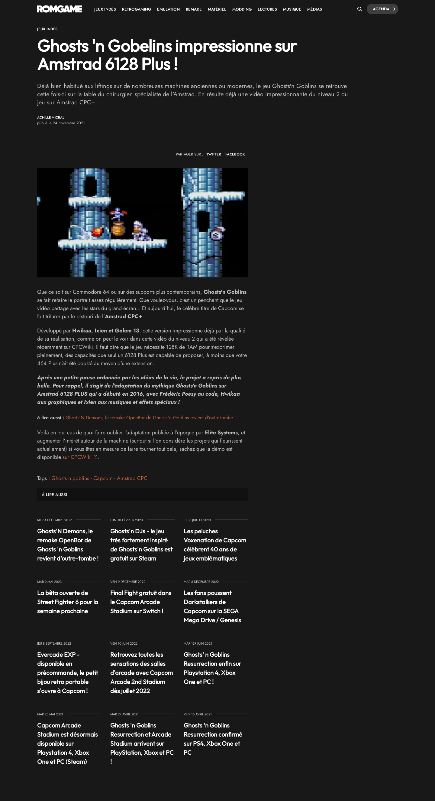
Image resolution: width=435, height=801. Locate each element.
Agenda (384, 9)
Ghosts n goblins (70, 478)
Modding (242, 9)
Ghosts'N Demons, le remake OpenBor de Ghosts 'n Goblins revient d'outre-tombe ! (151, 417)
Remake (194, 9)
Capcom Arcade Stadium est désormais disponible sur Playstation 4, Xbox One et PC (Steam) (67, 743)
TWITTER (213, 154)
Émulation (168, 9)
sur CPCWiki (77, 457)
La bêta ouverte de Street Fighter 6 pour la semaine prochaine (67, 602)
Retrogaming (136, 9)
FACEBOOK (235, 154)
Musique (292, 9)
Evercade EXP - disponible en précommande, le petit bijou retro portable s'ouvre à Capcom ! (67, 673)
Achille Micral (50, 117)
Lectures (267, 9)
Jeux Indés (105, 9)
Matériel (217, 9)
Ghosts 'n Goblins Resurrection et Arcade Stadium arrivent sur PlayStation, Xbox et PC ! (142, 743)
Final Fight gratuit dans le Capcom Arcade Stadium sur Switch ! (140, 602)
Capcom (103, 478)
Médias (314, 9)
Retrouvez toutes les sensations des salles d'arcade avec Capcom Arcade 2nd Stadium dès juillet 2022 (141, 673)
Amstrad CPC (132, 478)
